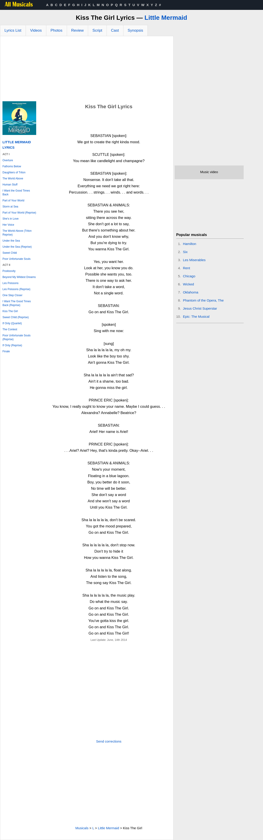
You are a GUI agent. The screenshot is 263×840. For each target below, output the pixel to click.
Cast (115, 30)
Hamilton (189, 244)
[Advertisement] (86, 69)
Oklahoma (190, 292)
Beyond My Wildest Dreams (19, 277)
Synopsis (135, 30)
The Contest (9, 329)
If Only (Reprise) (12, 345)
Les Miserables (194, 260)
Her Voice (8, 224)
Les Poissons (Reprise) (16, 289)
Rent (186, 268)
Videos (36, 30)
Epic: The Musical (196, 316)
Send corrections (109, 741)
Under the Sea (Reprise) (17, 246)
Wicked (188, 284)
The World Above (12, 178)
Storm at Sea (10, 206)
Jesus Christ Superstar (200, 308)
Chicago (189, 276)
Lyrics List (12, 30)
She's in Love (10, 218)
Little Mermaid (166, 17)
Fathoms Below (11, 166)
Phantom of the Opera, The (203, 300)
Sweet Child (9, 252)
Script (97, 30)
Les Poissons (10, 283)
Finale (6, 351)
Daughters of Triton (13, 172)
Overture (7, 160)
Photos (56, 30)
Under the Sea (11, 240)
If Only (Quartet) (12, 323)
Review (77, 30)
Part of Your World (13, 200)
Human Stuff (9, 184)
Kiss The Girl (10, 311)
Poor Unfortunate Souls (16, 258)
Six (185, 252)
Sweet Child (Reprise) (15, 317)
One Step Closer (12, 295)
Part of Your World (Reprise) (19, 212)
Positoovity (9, 271)
